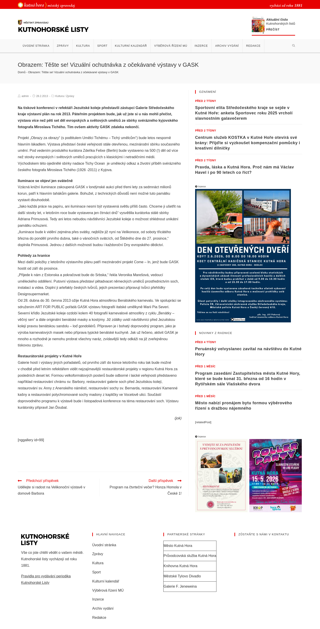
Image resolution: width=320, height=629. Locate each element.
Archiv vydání (103, 608)
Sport (96, 572)
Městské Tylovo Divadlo (182, 576)
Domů (22, 72)
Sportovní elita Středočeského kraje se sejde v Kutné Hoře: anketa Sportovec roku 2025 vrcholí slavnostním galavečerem (244, 113)
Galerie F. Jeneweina (180, 586)
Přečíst (273, 29)
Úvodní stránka (104, 545)
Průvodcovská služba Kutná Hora (190, 556)
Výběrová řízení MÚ (108, 590)
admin (25, 96)
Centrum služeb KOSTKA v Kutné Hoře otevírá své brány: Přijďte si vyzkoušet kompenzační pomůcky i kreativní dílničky (247, 142)
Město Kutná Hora (178, 546)
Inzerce (98, 599)
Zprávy (70, 96)
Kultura (59, 96)
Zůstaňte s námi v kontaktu (263, 534)
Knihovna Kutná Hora (180, 566)
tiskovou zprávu (30, 345)
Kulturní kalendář (105, 581)
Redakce (99, 617)
